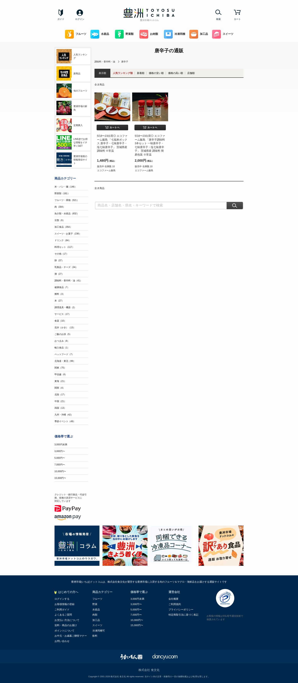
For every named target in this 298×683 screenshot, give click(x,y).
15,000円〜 (60, 478)
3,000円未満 (61, 444)
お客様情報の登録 (64, 604)
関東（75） (60, 367)
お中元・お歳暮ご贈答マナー (71, 635)
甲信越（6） (61, 374)
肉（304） (60, 207)
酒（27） (59, 274)
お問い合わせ (62, 641)
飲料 (94, 635)
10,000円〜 (60, 471)
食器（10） (60, 320)
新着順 (140, 73)
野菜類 (124, 34)
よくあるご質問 (63, 614)
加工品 (198, 34)
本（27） (59, 300)
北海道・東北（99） (65, 361)
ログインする (62, 598)
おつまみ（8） (62, 341)
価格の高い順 (175, 73)
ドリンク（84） (63, 240)
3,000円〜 (60, 451)
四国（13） (60, 408)
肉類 (94, 614)
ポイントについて (64, 630)
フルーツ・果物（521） (67, 200)
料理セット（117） (64, 247)
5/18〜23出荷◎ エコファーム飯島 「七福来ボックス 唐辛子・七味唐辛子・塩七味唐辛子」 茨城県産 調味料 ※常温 (112, 143)
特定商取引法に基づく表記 (183, 614)
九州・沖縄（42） (64, 414)
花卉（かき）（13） (65, 327)
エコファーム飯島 (106, 170)
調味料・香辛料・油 (104, 61)
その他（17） (61, 253)
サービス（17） (63, 314)
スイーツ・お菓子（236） (68, 233)
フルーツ (75, 34)
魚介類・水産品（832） (67, 213)
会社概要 (173, 598)
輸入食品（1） (62, 347)
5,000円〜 (60, 458)
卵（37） (59, 260)
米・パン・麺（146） (66, 186)
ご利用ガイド (62, 609)
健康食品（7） (62, 287)
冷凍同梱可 (98, 630)
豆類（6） (60, 220)
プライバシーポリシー (181, 609)
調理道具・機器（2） (66, 307)
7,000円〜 (60, 464)
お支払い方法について (67, 620)
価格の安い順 (156, 73)
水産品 (99, 34)
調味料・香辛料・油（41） (68, 280)
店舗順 (191, 73)
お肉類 (148, 34)
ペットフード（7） (64, 354)
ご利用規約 (175, 604)
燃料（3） (60, 294)
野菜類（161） (62, 193)
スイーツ (222, 34)
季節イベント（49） (65, 421)
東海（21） (60, 381)
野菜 (94, 604)
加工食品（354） (63, 227)
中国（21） (60, 401)
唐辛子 (124, 61)
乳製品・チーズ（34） (66, 267)
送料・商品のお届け (66, 625)
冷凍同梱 (174, 34)
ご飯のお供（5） (63, 334)
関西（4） (60, 388)
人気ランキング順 (123, 73)
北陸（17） (60, 394)
